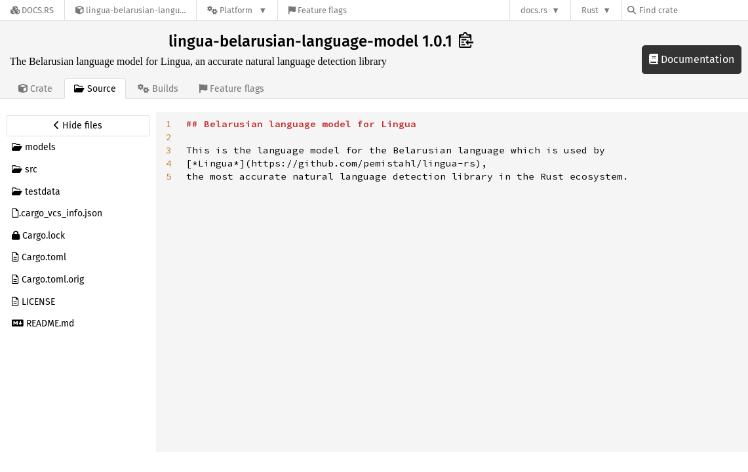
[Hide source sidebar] (78, 126)
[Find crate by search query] (693, 10)
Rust (590, 10)
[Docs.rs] (32, 10)
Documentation (691, 59)
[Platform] (237, 10)
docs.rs (534, 10)
